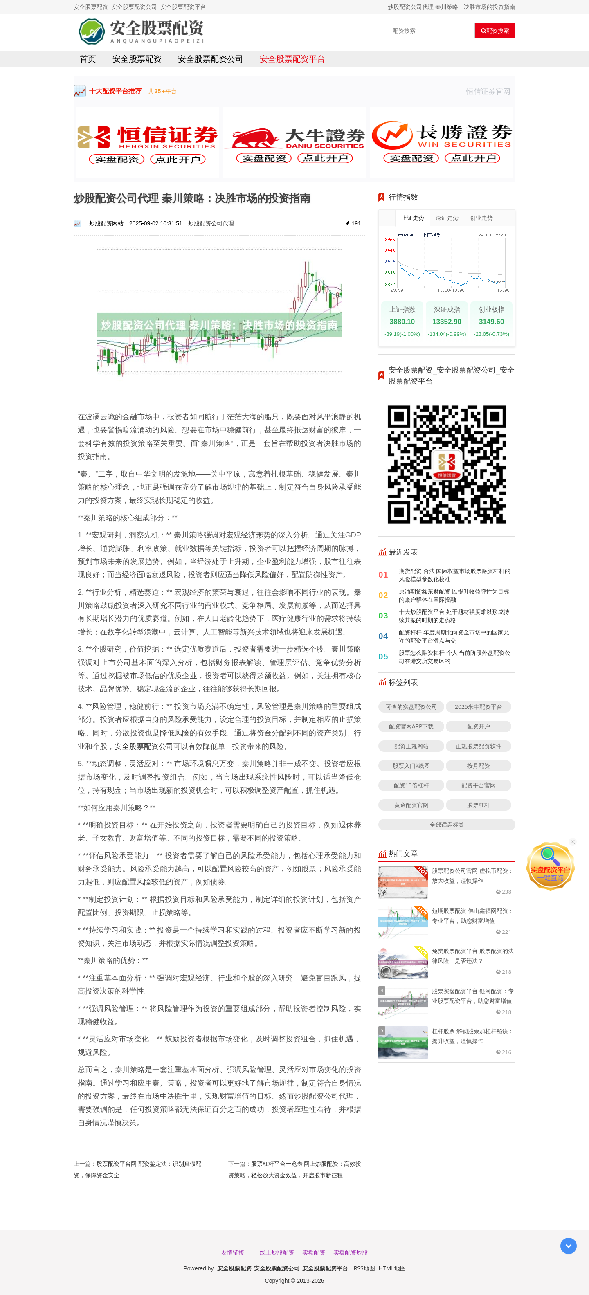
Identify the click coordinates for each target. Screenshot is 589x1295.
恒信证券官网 (490, 91)
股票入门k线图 (411, 765)
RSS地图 (364, 1268)
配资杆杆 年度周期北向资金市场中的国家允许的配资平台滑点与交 (454, 636)
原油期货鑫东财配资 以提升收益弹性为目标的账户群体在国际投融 (454, 595)
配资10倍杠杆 (411, 785)
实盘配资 (313, 1252)
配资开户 (478, 726)
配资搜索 (495, 30)
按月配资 (478, 765)
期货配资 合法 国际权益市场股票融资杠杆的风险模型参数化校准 (454, 575)
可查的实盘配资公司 (411, 706)
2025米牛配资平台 (478, 706)
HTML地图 (392, 1268)
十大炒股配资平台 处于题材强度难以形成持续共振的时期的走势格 (454, 616)
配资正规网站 (411, 746)
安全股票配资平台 (292, 58)
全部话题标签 (447, 824)
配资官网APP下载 (411, 726)
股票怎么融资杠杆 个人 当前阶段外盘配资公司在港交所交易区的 (454, 657)
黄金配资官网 (411, 805)
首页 (88, 58)
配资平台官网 (478, 785)
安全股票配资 (137, 58)
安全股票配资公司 (210, 58)
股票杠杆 (478, 805)
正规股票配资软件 (478, 746)
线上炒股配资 (277, 1252)
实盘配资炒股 (350, 1252)
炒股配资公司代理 (211, 223)
